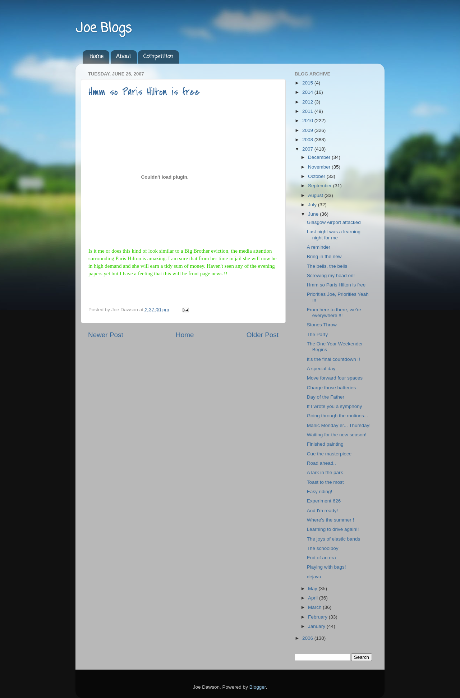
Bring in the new (324, 256)
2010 (308, 120)
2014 (308, 92)
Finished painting (325, 444)
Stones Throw (322, 324)
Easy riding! (319, 491)
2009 (308, 130)
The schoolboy (323, 548)
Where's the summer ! (330, 520)
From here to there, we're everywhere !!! (334, 312)
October (317, 176)
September (320, 185)
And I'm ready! (322, 510)
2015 (308, 83)
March (315, 607)
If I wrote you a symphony (334, 406)
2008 (308, 139)
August (316, 195)
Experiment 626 (324, 501)
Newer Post (105, 335)
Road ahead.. (321, 463)
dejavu (314, 576)
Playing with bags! (326, 567)
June (314, 214)
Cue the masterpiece (329, 453)
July (313, 204)
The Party (317, 334)
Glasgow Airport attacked (334, 222)
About (123, 57)
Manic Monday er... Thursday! (339, 425)
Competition (158, 57)
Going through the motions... (337, 415)
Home (96, 57)
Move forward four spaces (335, 378)
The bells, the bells (327, 266)
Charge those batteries (331, 387)
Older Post (263, 335)
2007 (308, 149)
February (318, 617)
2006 (308, 638)
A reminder (318, 247)
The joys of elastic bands (333, 539)
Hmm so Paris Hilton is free (144, 92)
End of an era (321, 557)
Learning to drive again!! (333, 529)
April (313, 598)
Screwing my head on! (331, 275)
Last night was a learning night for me (333, 234)
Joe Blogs (103, 28)
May (313, 588)
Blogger (257, 687)
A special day (321, 368)
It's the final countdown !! (333, 359)
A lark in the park (325, 472)
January (317, 626)
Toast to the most (325, 482)
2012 (308, 102)
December (320, 157)
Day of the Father (325, 397)
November (320, 167)
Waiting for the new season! (337, 434)
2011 (308, 111)
